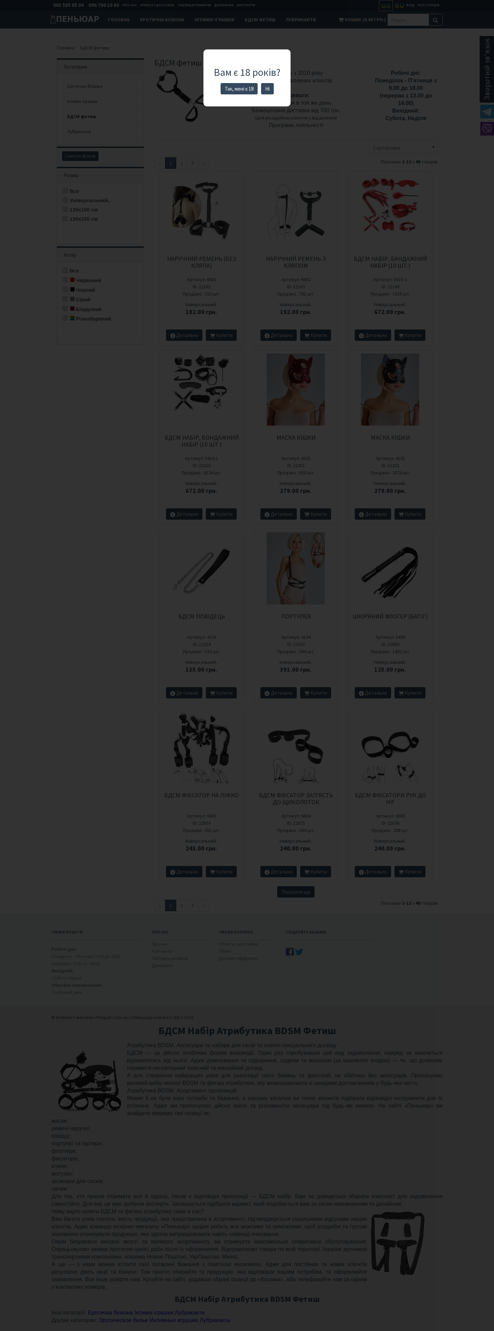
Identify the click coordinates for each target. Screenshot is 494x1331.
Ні (267, 88)
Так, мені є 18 (239, 88)
